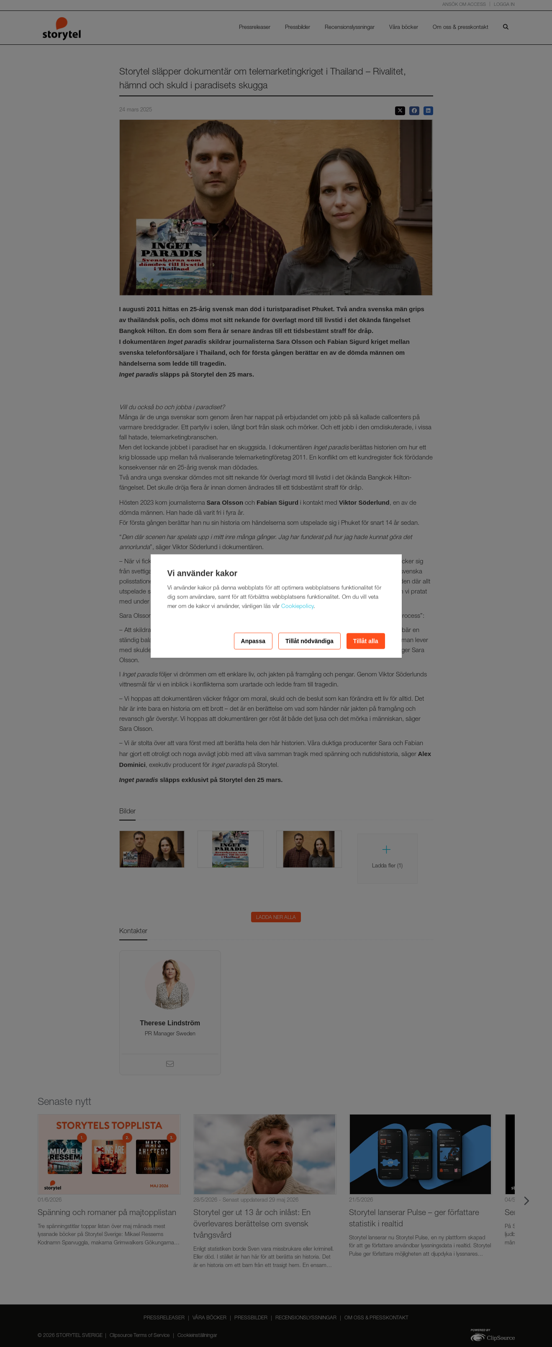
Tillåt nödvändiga (309, 640)
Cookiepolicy (297, 607)
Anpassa (253, 640)
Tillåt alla (365, 640)
